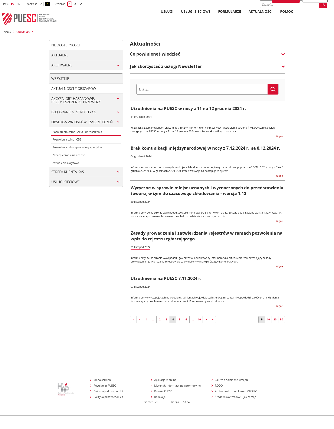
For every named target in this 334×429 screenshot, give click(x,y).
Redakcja (160, 378)
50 (281, 319)
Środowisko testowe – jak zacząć (235, 378)
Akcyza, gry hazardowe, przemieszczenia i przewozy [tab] (76, 100)
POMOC (286, 11)
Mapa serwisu (102, 361)
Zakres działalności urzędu (232, 361)
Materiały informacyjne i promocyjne (177, 367)
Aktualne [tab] (59, 55)
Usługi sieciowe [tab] (65, 181)
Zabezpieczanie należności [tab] (68, 155)
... (153, 319)
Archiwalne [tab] (61, 65)
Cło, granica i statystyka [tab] (73, 112)
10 (199, 319)
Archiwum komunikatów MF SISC (236, 373)
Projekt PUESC (163, 373)
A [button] (42, 4)
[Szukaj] (202, 89)
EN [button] (19, 4)
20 (275, 319)
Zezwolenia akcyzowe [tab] (65, 163)
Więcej (280, 136)
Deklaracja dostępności (108, 373)
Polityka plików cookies (108, 378)
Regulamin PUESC (105, 367)
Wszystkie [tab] (60, 78)
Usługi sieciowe (195, 11)
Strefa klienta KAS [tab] (67, 171)
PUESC (7, 31)
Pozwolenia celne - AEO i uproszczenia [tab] (77, 132)
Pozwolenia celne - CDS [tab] (66, 139)
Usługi (167, 11)
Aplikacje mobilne (165, 361)
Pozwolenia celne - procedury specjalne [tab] (77, 147)
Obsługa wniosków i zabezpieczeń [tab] (82, 122)
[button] (207, 56)
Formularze (229, 11)
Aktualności (260, 11)
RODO (219, 367)
